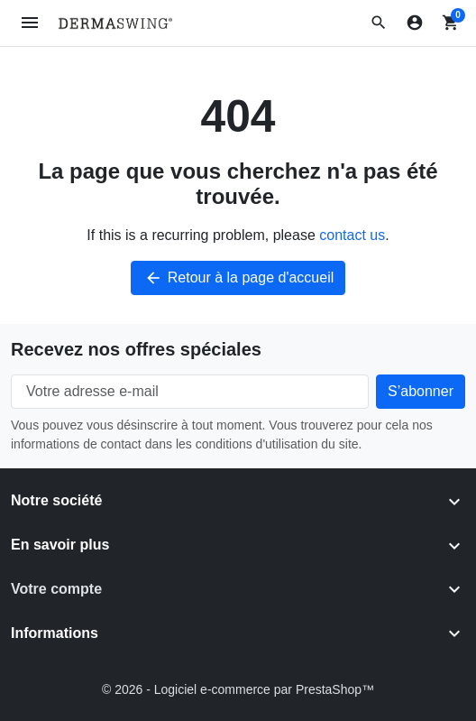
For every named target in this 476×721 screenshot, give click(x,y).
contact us (352, 235)
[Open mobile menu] (30, 23)
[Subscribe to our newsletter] (420, 391)
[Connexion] (414, 22)
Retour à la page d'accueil (238, 278)
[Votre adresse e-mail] (190, 391)
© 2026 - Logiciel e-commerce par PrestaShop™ (238, 689)
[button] (378, 22)
